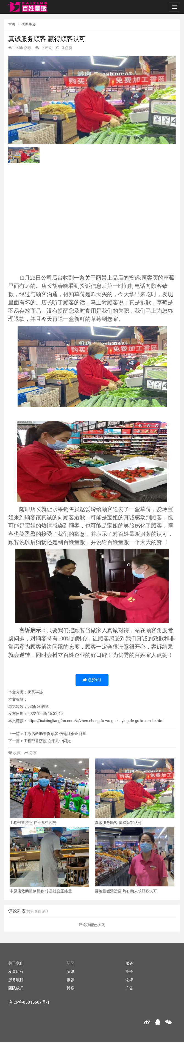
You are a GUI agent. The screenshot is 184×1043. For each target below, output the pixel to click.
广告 (129, 988)
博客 (70, 988)
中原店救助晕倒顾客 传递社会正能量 (55, 733)
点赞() (92, 679)
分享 (30, 753)
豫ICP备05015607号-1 (28, 1002)
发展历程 (16, 971)
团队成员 (16, 988)
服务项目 (16, 980)
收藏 (15, 753)
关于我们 (16, 963)
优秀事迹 (28, 24)
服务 (129, 963)
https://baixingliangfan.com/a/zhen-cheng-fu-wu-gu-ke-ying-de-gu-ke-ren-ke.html (96, 721)
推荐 (70, 980)
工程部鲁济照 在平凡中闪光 (47, 741)
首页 (11, 24)
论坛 (129, 980)
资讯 (70, 971)
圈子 (129, 971)
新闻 (70, 963)
